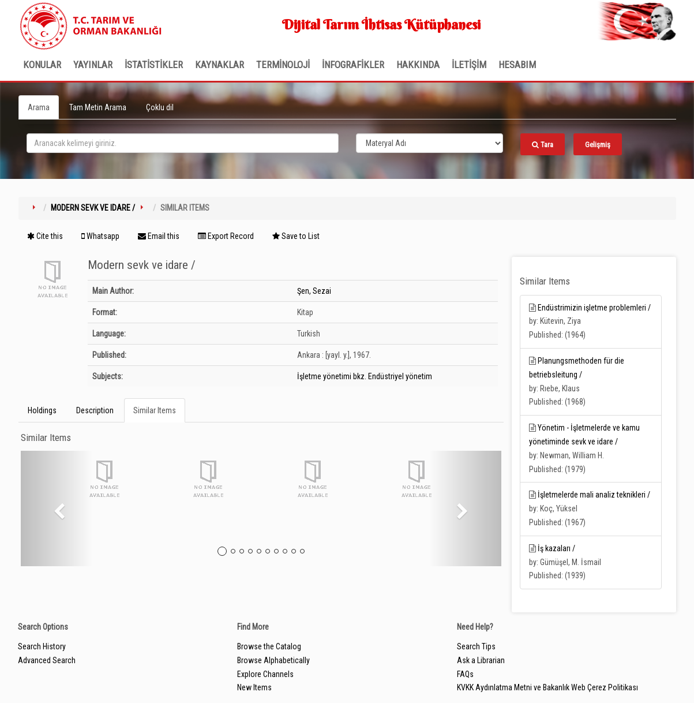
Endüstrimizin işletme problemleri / (594, 307)
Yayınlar (92, 64)
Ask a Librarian (481, 660)
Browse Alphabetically (273, 660)
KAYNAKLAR (219, 64)
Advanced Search (47, 660)
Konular (42, 64)
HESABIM (517, 64)
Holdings (42, 410)
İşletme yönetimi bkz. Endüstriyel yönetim (364, 376)
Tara (542, 144)
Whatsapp (100, 236)
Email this (158, 236)
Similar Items (154, 410)
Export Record (226, 236)
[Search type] (430, 143)
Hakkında (418, 64)
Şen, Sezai (314, 291)
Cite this (45, 236)
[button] (57, 508)
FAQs (465, 674)
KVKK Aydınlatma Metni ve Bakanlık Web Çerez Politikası (547, 687)
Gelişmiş (597, 144)
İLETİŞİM (469, 64)
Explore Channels (265, 674)
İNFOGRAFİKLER (353, 64)
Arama (39, 107)
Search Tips (476, 646)
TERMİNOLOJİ (283, 64)
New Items (254, 687)
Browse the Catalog (269, 646)
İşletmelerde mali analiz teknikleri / (594, 494)
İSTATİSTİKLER (154, 64)
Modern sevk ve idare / (93, 207)
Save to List (296, 236)
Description (95, 410)
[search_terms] (183, 143)
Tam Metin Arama (97, 107)
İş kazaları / (556, 548)
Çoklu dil (160, 107)
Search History (42, 646)
